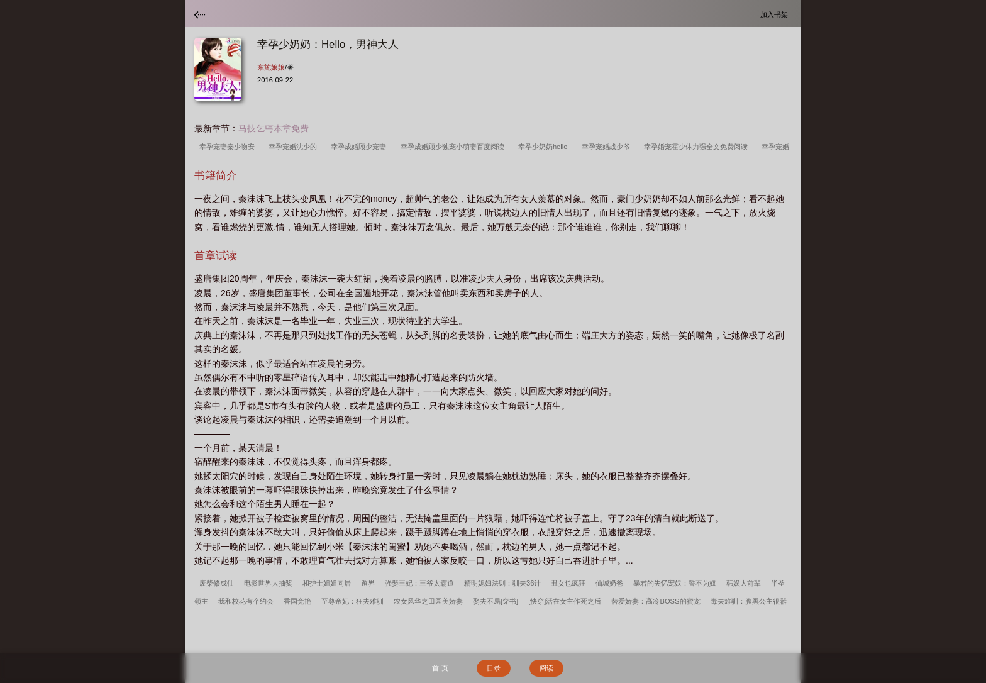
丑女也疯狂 (568, 583)
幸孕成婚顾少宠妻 (360, 146)
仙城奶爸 (609, 583)
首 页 (440, 668)
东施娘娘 (271, 67)
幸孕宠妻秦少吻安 (228, 146)
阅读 (546, 668)
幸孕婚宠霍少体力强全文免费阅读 (697, 146)
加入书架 (776, 14)
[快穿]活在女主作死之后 (564, 601)
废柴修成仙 (216, 583)
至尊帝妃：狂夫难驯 (352, 601)
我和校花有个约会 (246, 601)
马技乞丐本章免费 (273, 128)
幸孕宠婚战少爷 (608, 146)
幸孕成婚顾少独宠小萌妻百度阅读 (454, 146)
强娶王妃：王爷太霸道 (419, 583)
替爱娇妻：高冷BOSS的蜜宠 (655, 601)
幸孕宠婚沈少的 (295, 146)
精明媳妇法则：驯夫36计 (502, 583)
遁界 (368, 583)
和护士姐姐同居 (326, 583)
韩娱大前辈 (743, 583)
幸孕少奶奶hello (545, 146)
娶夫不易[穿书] (495, 601)
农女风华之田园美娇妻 (428, 601)
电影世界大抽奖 (268, 583)
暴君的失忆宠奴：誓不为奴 (674, 583)
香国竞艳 (297, 601)
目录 (494, 668)
